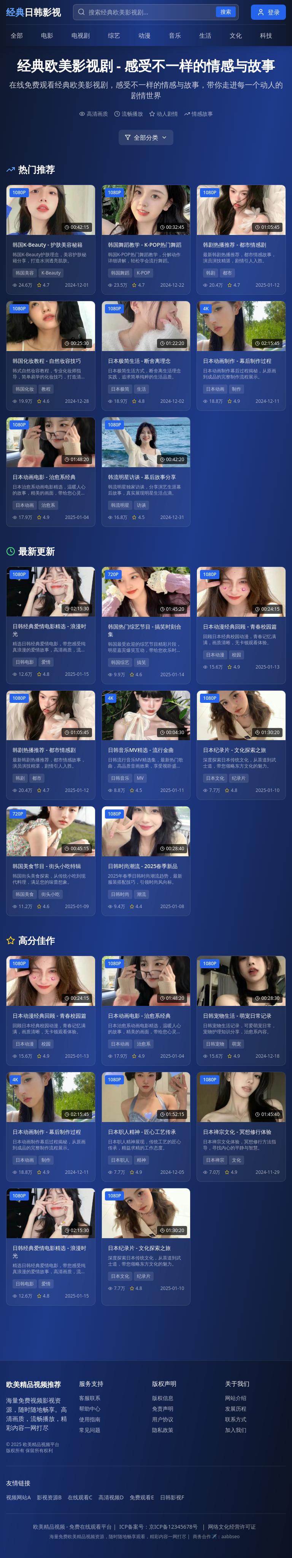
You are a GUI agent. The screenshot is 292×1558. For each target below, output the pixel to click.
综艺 (114, 35)
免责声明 (162, 1408)
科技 (266, 35)
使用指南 (89, 1419)
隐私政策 (162, 1429)
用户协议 (162, 1419)
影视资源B (49, 1497)
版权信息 (162, 1398)
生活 (205, 35)
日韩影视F (172, 1497)
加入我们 (235, 1429)
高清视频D (111, 1497)
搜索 (226, 11)
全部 (17, 35)
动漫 (144, 35)
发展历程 (235, 1408)
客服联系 (89, 1398)
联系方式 (235, 1419)
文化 (236, 35)
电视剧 (80, 35)
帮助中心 (89, 1408)
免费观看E (142, 1497)
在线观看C (80, 1497)
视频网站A (18, 1497)
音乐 (175, 35)
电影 (47, 35)
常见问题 (89, 1429)
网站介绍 (235, 1398)
